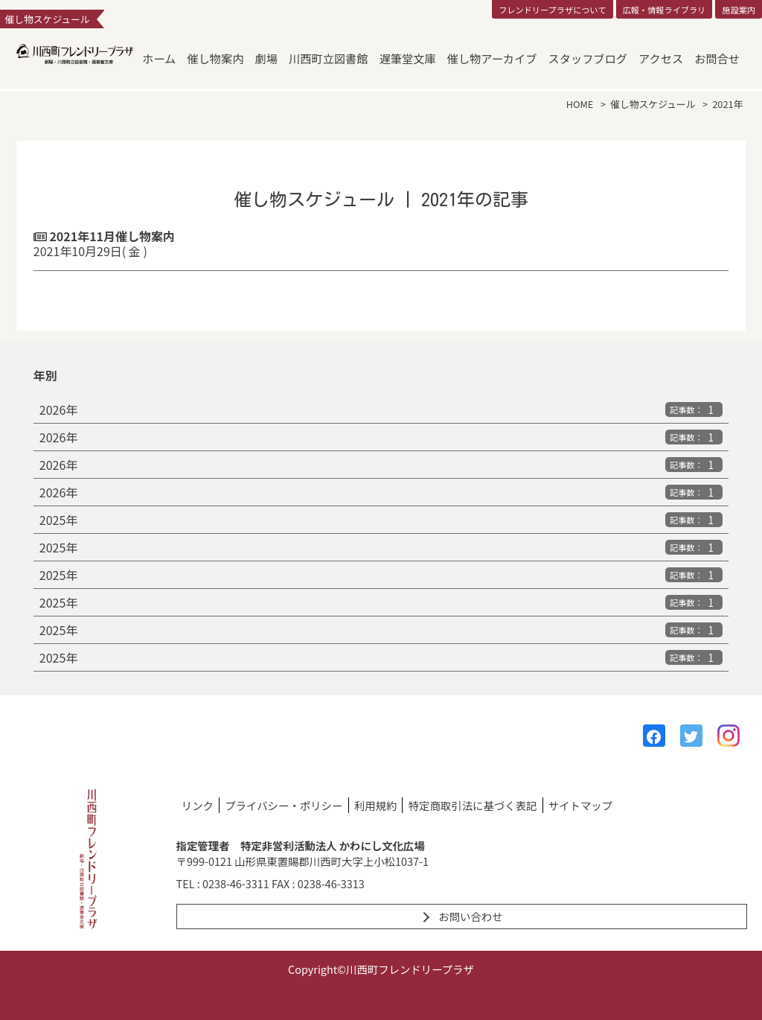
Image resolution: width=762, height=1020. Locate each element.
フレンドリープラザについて (552, 10)
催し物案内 (215, 58)
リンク (198, 805)
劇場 (266, 58)
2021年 (727, 104)
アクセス (660, 58)
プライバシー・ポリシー (283, 805)
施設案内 (738, 10)
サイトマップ (580, 805)
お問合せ (717, 58)
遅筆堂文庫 (408, 58)
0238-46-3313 (331, 883)
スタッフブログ (587, 58)
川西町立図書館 (328, 58)
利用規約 (375, 805)
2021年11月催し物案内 (381, 243)
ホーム (159, 58)
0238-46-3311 (235, 883)
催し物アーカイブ (492, 58)
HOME (580, 104)
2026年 (381, 409)
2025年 (381, 520)
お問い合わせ (470, 916)
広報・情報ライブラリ (663, 10)
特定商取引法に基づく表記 (473, 805)
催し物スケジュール (652, 104)
